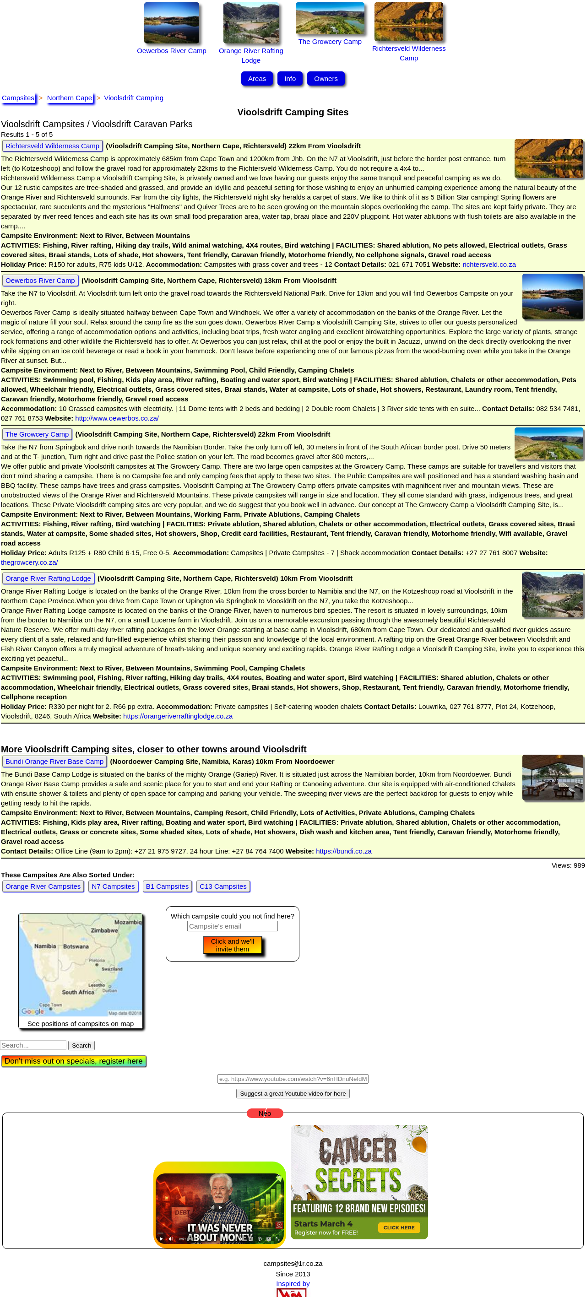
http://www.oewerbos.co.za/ (116, 418)
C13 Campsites (223, 886)
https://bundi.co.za (343, 851)
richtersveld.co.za (488, 264)
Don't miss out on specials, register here (74, 1061)
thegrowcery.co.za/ (29, 562)
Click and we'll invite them (233, 945)
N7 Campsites (113, 886)
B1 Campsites (167, 886)
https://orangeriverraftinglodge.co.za (177, 716)
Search (81, 1045)
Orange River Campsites (43, 886)
